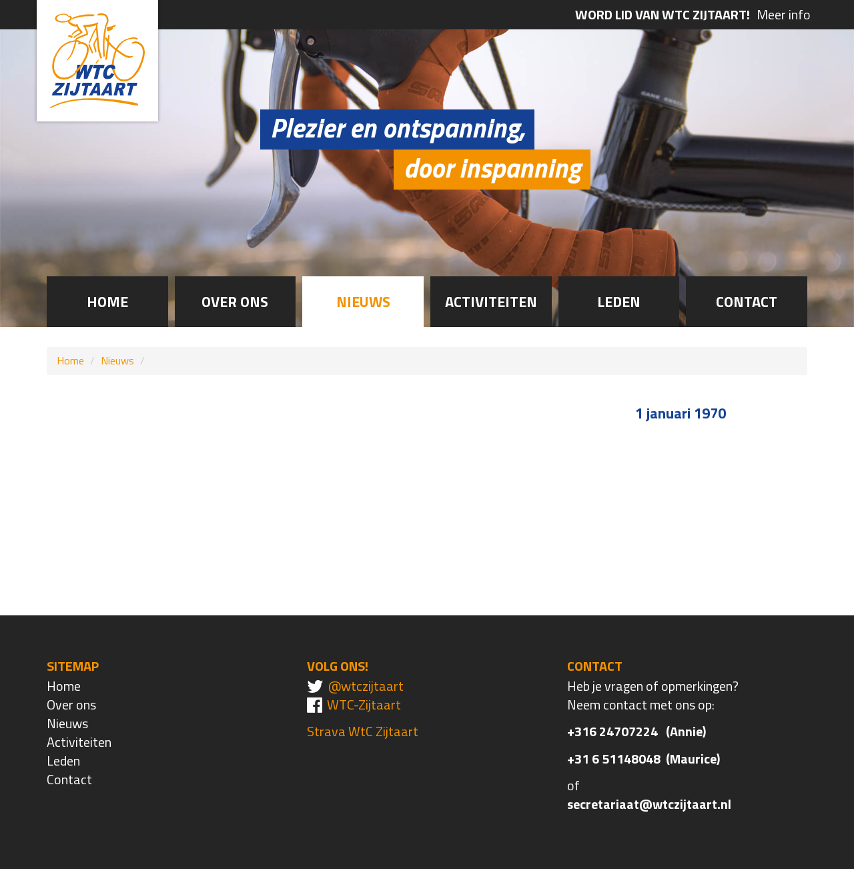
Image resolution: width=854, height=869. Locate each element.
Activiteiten (491, 301)
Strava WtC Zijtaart (362, 731)
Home (107, 301)
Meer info (693, 14)
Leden (618, 301)
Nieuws (363, 301)
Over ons (234, 301)
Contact (746, 301)
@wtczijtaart (366, 685)
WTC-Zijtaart (364, 704)
